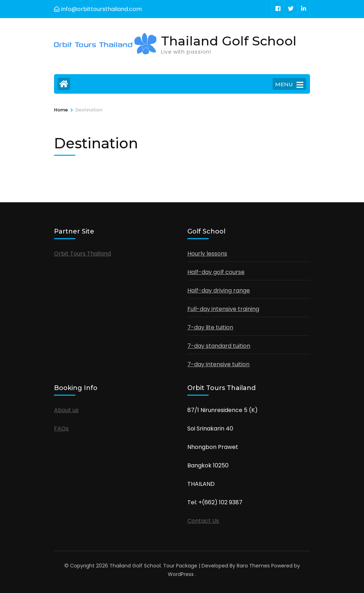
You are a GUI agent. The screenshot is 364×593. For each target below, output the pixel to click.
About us (66, 410)
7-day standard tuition (218, 346)
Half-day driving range (218, 290)
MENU (289, 85)
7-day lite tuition (210, 327)
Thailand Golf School (228, 41)
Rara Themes (253, 565)
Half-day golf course (216, 272)
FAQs (61, 428)
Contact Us (203, 521)
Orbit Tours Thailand (82, 253)
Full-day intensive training (223, 309)
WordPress (181, 574)
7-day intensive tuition (218, 364)
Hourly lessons (207, 253)
